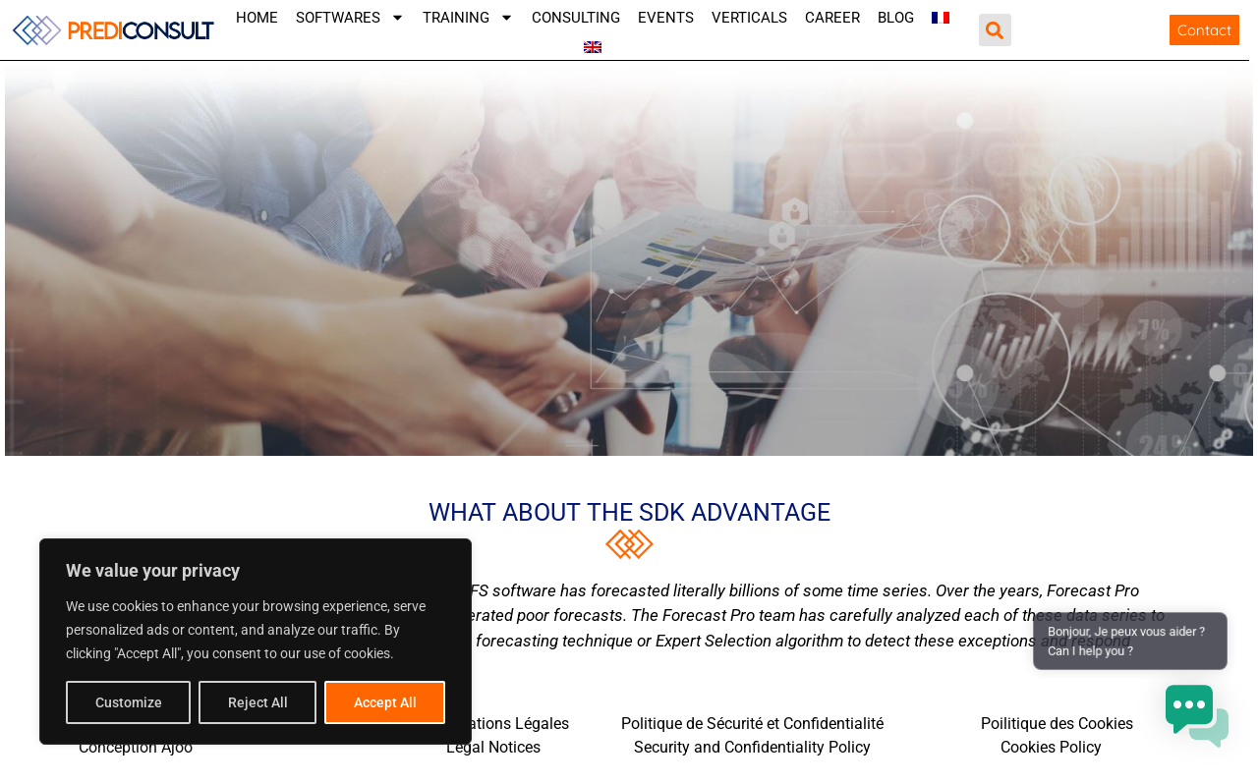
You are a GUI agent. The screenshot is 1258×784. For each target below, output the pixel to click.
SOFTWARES (350, 17)
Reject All (258, 702)
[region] (255, 641)
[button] (995, 30)
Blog (896, 18)
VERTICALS (749, 18)
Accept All (385, 702)
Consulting (576, 18)
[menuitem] (940, 17)
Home (257, 18)
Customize (128, 702)
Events (666, 18)
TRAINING (468, 17)
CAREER (832, 18)
